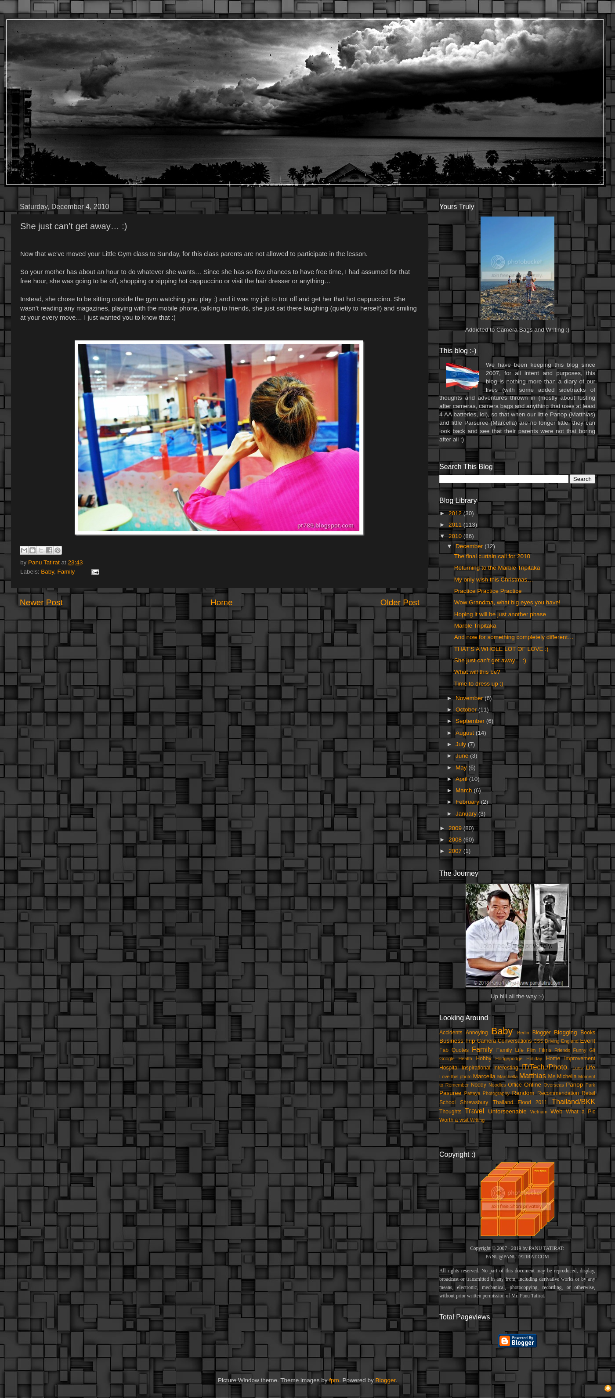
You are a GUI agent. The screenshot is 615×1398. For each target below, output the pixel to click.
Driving (552, 1041)
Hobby (483, 1058)
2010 (456, 536)
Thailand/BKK (573, 1101)
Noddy (478, 1085)
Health (465, 1058)
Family (66, 571)
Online (532, 1084)
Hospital (449, 1068)
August (466, 733)
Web (556, 1111)
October (467, 709)
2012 (456, 513)
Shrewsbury (474, 1102)
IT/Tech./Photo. (545, 1067)
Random (523, 1093)
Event (587, 1040)
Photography (496, 1093)
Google (447, 1058)
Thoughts (450, 1112)
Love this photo (455, 1076)
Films (545, 1050)
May (462, 767)
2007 (456, 851)
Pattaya (472, 1093)
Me (552, 1076)
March (465, 790)
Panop (574, 1084)
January (467, 813)
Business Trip (457, 1040)
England (570, 1041)
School (447, 1102)
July (462, 744)
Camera (486, 1041)
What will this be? (477, 671)
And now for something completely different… (514, 637)
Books (587, 1033)
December (470, 546)
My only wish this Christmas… (493, 579)
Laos (577, 1067)
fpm (334, 1380)
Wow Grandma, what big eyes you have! (507, 602)
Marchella (507, 1076)
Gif (592, 1050)
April (462, 779)
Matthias (532, 1076)
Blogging (565, 1032)
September (471, 721)
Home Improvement (570, 1058)
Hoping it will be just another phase (500, 614)
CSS (538, 1041)
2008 (456, 839)
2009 (456, 828)
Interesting (505, 1068)
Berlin (523, 1032)
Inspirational (476, 1068)
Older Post (400, 602)
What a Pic (580, 1112)
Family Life (510, 1050)
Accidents (451, 1033)
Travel (474, 1111)
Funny (579, 1050)
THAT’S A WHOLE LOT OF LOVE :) (501, 649)
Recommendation (558, 1093)
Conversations (515, 1041)
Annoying (477, 1033)
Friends (562, 1050)
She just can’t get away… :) (490, 660)
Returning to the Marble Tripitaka (497, 567)
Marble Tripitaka (475, 625)
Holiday (534, 1058)
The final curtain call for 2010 (492, 556)
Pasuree (450, 1093)
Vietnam (538, 1111)
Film (531, 1050)
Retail (588, 1093)
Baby (47, 571)
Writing (477, 1120)
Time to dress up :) (478, 683)
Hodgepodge (509, 1058)
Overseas (553, 1084)
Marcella (484, 1076)
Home (221, 602)
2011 (456, 524)
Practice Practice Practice (488, 591)
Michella (567, 1076)
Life (590, 1067)
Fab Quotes (454, 1050)
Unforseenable (507, 1111)
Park (590, 1084)
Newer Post (41, 602)
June (463, 755)
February (468, 801)
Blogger (541, 1033)
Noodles (497, 1084)
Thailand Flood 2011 (520, 1102)
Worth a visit (454, 1120)
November (470, 698)
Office (515, 1085)
